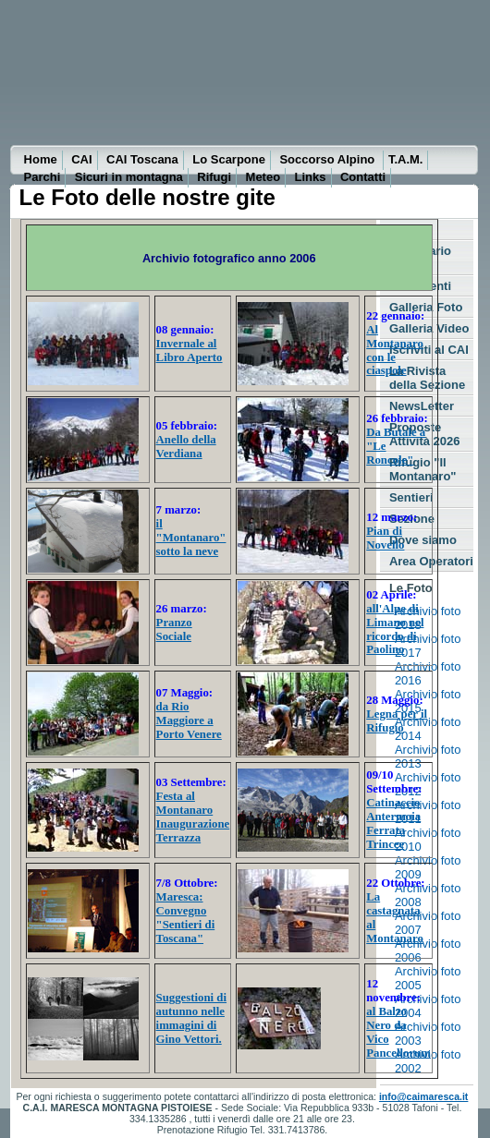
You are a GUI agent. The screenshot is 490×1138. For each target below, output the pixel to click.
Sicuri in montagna (129, 177)
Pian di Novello (385, 538)
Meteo (263, 177)
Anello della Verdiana (186, 446)
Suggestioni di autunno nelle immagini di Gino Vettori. (191, 1018)
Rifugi (214, 177)
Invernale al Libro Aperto (189, 350)
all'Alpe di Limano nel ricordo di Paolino (394, 629)
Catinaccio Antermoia (393, 809)
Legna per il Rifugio (396, 721)
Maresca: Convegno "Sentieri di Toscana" (185, 917)
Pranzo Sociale (174, 629)
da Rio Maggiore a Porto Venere (189, 720)
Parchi (42, 177)
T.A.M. (405, 159)
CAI (81, 159)
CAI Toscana (142, 159)
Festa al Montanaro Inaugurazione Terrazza (193, 817)
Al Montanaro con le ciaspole (394, 350)
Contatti (363, 177)
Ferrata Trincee (385, 837)
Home (40, 159)
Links (310, 177)
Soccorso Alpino (328, 159)
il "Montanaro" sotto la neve (191, 537)
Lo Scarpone (228, 159)
